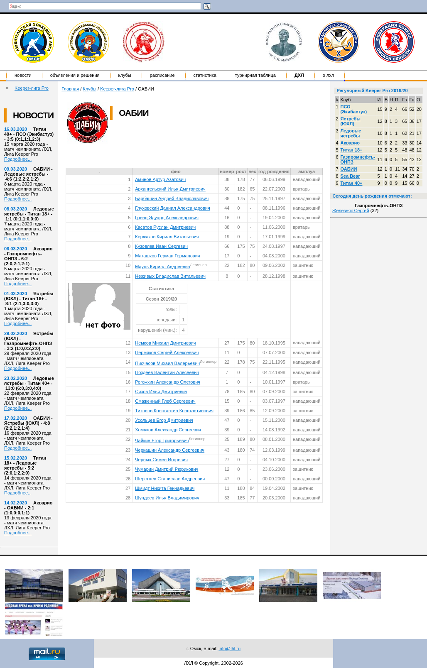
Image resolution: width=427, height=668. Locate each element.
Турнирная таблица (255, 75)
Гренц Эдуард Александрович (167, 217)
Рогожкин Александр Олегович (167, 381)
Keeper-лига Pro (32, 88)
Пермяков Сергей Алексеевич (167, 352)
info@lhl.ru (229, 648)
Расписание (162, 75)
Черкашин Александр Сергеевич (169, 450)
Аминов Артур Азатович (160, 179)
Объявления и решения (75, 75)
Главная (70, 88)
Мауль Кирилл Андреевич (162, 266)
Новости (23, 75)
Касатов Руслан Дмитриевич (165, 227)
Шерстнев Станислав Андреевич (170, 478)
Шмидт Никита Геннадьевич (164, 488)
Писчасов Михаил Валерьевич (167, 362)
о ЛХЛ (328, 75)
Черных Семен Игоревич (161, 459)
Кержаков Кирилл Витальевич (167, 236)
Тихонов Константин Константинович (174, 410)
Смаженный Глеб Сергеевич (165, 401)
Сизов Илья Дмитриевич (161, 391)
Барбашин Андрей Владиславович (172, 198)
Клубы (124, 75)
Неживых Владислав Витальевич (170, 276)
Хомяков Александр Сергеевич (168, 429)
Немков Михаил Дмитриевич (165, 342)
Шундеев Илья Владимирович (167, 497)
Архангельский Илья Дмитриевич (170, 188)
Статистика (205, 75)
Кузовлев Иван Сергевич (161, 246)
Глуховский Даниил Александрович (172, 208)
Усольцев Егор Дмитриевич (164, 420)
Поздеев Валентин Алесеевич (167, 372)
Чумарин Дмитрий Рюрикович (166, 469)
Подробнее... (18, 159)
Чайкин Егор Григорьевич (162, 440)
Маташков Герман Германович (167, 255)
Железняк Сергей (350, 210)
